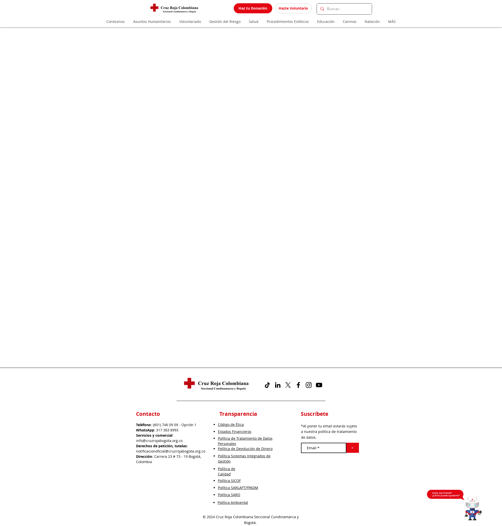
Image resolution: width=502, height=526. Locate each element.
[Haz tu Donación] (253, 8)
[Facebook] (298, 385)
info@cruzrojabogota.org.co (159, 440)
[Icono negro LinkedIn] (278, 385)
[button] (473, 508)
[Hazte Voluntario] (293, 8)
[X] (288, 385)
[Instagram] (309, 385)
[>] (352, 448)
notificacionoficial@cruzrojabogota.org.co (170, 451)
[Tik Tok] (267, 385)
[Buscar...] (344, 9)
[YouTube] (319, 385)
